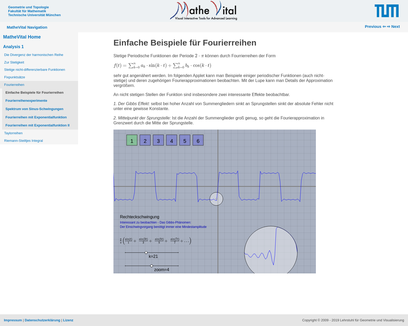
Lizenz (68, 320)
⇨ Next (393, 26)
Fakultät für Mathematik (27, 11)
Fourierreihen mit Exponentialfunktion (36, 117)
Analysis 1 (13, 46)
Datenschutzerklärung (42, 320)
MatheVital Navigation (27, 27)
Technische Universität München (34, 15)
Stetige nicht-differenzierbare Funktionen (34, 70)
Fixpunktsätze (14, 77)
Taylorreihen (13, 133)
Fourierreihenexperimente (26, 101)
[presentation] (199, 55)
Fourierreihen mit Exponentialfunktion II (37, 125)
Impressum (13, 320)
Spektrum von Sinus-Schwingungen (34, 109)
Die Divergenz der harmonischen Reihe (33, 55)
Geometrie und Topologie (28, 7)
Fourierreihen (14, 85)
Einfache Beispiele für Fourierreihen (34, 92)
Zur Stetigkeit (14, 62)
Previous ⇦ (375, 26)
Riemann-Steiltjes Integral (23, 141)
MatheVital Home (22, 37)
